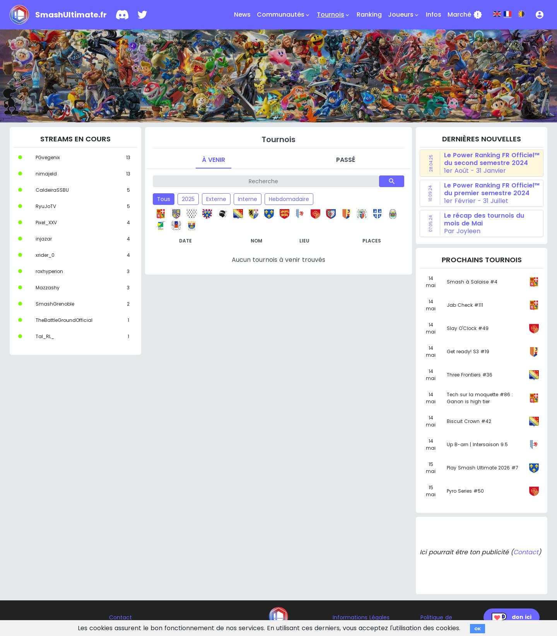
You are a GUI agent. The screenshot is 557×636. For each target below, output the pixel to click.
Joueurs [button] (404, 14)
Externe (216, 199)
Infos (433, 14)
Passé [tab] (345, 159)
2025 (188, 199)
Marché (465, 14)
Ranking (369, 14)
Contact (525, 552)
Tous (163, 199)
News (242, 14)
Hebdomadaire (289, 199)
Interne (247, 199)
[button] (539, 14)
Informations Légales (361, 617)
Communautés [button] (284, 14)
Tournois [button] (333, 14)
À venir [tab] (213, 159)
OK (477, 629)
